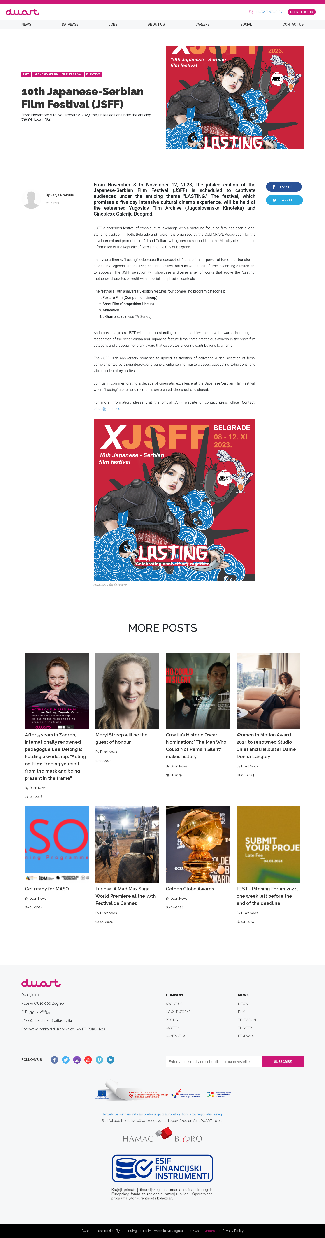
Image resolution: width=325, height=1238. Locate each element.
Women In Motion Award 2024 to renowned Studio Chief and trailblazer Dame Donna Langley (268, 715)
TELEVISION (247, 1020)
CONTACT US (293, 24)
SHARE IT (286, 186)
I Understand (211, 1231)
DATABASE (70, 24)
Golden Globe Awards (198, 858)
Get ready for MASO (57, 858)
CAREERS (202, 24)
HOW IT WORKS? (267, 12)
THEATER (245, 1028)
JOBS (113, 24)
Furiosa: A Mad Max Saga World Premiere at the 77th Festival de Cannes (127, 865)
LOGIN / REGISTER (300, 11)
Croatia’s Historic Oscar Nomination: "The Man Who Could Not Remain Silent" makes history (198, 715)
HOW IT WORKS (178, 1012)
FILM (241, 1012)
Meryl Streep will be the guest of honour (127, 708)
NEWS (26, 24)
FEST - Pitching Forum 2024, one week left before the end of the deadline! (268, 865)
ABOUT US (156, 24)
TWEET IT (287, 200)
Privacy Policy (233, 1231)
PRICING (172, 1020)
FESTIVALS (246, 1036)
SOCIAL (246, 24)
